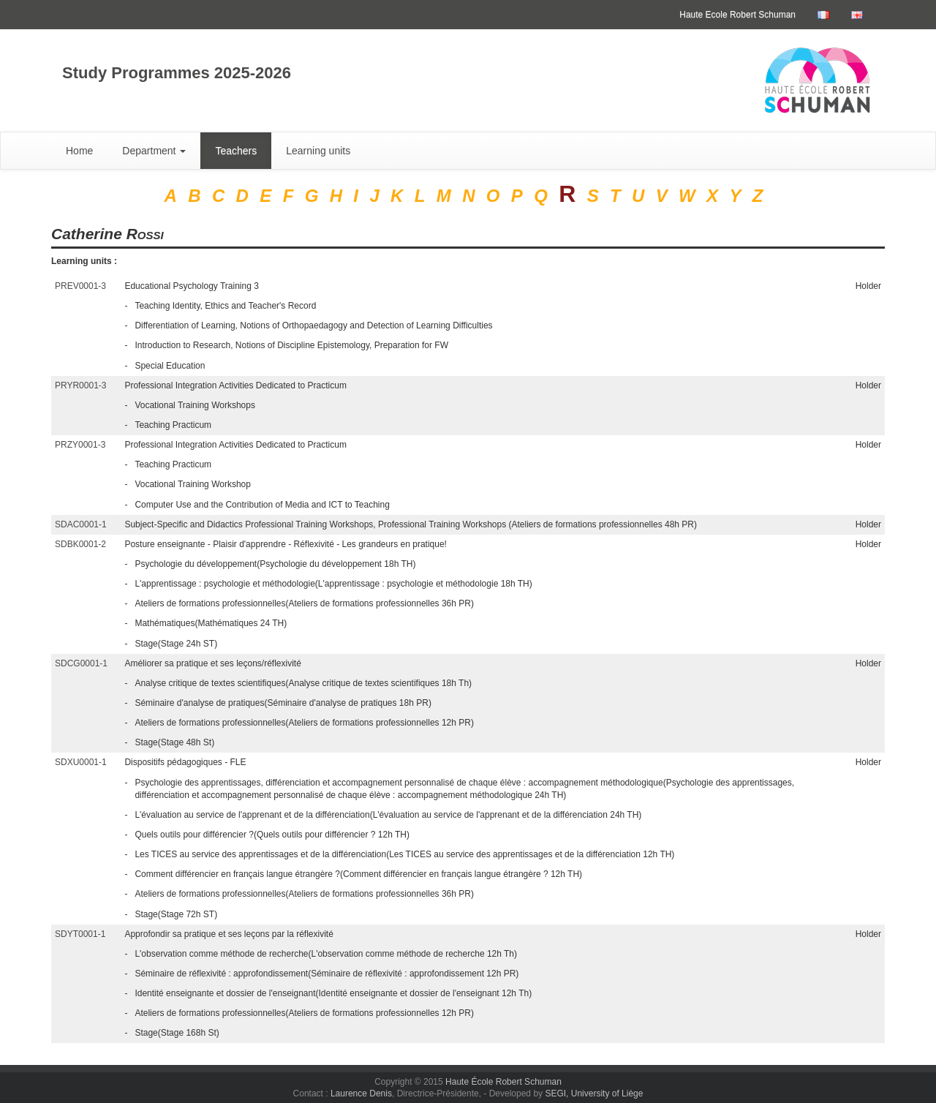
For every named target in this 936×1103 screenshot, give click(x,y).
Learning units (318, 151)
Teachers (236, 151)
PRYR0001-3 (81, 385)
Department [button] (154, 151)
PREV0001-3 (80, 286)
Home (79, 151)
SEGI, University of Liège (594, 1093)
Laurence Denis (361, 1093)
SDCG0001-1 (81, 663)
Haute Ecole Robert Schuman (737, 15)
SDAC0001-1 (81, 524)
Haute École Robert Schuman (503, 1082)
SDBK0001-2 (80, 544)
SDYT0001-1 (80, 934)
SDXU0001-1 (81, 762)
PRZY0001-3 (80, 445)
